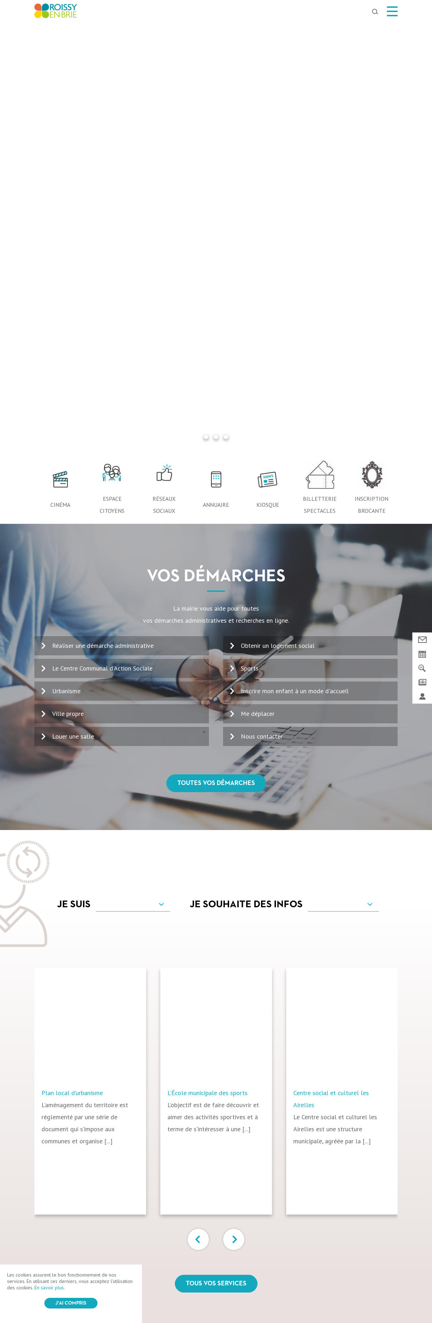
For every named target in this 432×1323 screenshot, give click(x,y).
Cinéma (60, 73)
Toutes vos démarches (216, 352)
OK (379, 1111)
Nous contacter (262, 305)
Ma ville (72, 1248)
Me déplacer (258, 282)
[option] (97, 660)
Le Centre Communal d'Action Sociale (102, 237)
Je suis (73, 473)
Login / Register (232, 1299)
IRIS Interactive (291, 1299)
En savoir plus (49, 1287)
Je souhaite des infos (246, 473)
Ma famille (225, 1248)
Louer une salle (73, 305)
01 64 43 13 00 (66, 1116)
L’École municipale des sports (207, 661)
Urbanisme (66, 260)
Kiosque (267, 73)
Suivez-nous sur (216, 1218)
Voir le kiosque (240, 1137)
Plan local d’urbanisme (72, 661)
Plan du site (196, 1299)
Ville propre (68, 282)
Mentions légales (159, 1299)
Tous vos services (216, 852)
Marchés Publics (346, 1248)
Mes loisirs (118, 1248)
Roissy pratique (281, 1248)
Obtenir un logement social (278, 214)
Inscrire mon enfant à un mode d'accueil (295, 260)
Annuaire (216, 73)
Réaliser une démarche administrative (103, 214)
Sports (250, 237)
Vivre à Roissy (171, 1248)
